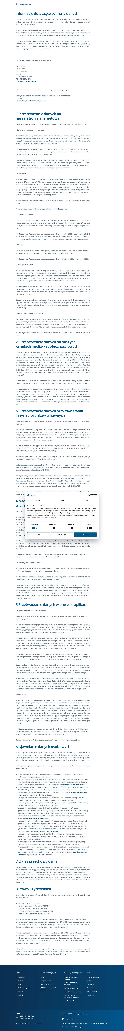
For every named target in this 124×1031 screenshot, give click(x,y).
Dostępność (66, 1023)
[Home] (24, 4)
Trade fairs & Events (93, 977)
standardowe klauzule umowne (74, 785)
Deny (38, 534)
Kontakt (89, 980)
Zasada (43, 977)
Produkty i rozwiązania (82, 5)
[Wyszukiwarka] (66, 2)
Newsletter (90, 995)
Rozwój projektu (46, 984)
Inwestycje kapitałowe (71, 1001)
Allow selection (62, 534)
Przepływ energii (46, 980)
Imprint (92, 1023)
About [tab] (86, 500)
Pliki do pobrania (92, 991)
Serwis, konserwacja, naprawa (73, 992)
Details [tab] (62, 500)
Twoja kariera (20, 991)
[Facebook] (67, 1019)
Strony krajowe (20, 995)
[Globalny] (100, 2)
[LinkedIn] (63, 1019)
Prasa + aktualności (93, 988)
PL (106, 2)
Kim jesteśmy (102, 5)
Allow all (85, 534)
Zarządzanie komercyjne (71, 988)
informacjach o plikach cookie (56, 209)
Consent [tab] (37, 500)
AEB (75, 1027)
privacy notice (80, 521)
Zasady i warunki (67, 1027)
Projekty (18, 984)
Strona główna (20, 977)
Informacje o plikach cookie (80, 1023)
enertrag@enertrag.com (28, 81)
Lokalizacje (90, 984)
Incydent (81, 1027)
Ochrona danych (101, 1023)
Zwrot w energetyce (67, 5)
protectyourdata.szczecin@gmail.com (33, 101)
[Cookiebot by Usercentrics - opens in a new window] (90, 495)
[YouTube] (72, 1019)
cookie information (67, 521)
